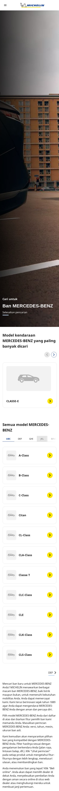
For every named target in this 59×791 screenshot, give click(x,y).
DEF (20, 438)
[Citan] (29, 515)
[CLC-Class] (29, 595)
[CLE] (29, 615)
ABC (8, 438)
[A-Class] (29, 455)
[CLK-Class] (29, 635)
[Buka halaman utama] (32, 5)
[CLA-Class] (29, 555)
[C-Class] (29, 495)
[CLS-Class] (29, 654)
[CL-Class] (29, 535)
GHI (31, 438)
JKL (42, 438)
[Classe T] (29, 575)
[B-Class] (29, 475)
